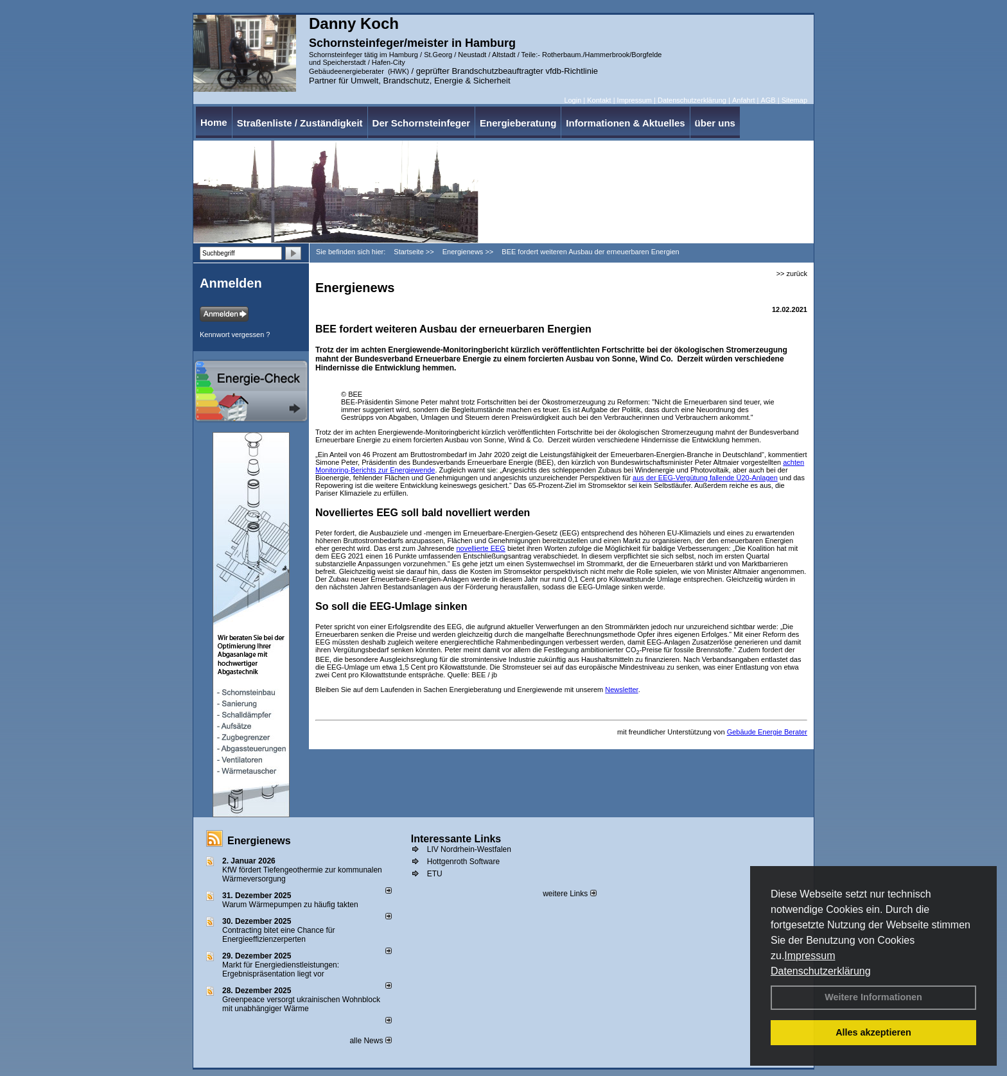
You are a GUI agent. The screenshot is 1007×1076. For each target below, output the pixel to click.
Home (213, 122)
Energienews (259, 840)
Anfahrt (743, 100)
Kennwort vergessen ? (235, 334)
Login (572, 100)
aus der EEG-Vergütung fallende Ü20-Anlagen (705, 478)
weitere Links (569, 893)
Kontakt (599, 100)
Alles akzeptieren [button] (873, 1032)
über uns (715, 122)
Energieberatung (518, 122)
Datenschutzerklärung (821, 971)
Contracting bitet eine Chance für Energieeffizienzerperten (278, 935)
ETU (434, 873)
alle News (370, 1040)
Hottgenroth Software (463, 861)
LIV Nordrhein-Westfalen (469, 849)
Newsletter (621, 689)
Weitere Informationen (873, 997)
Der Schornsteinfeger (421, 122)
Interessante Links (456, 838)
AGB (767, 100)
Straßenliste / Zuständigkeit (300, 122)
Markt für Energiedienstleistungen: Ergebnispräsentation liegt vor (280, 969)
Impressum (809, 955)
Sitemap (794, 100)
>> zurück (791, 273)
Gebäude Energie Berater (767, 732)
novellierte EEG (481, 548)
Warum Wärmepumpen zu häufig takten (290, 904)
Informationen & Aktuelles (625, 122)
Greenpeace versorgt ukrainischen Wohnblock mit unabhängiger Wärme (301, 1004)
